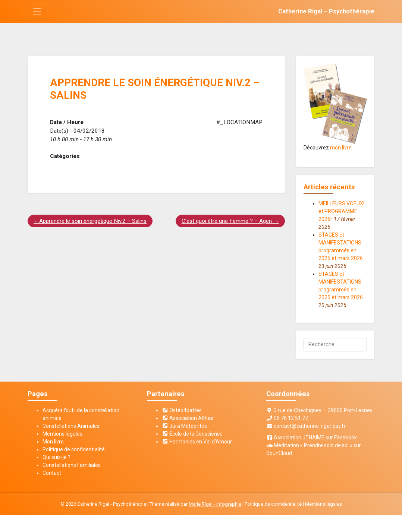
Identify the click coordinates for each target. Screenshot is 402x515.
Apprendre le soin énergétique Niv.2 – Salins (93, 221)
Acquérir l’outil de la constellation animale (81, 414)
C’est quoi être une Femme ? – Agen (227, 221)
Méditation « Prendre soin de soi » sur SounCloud (313, 449)
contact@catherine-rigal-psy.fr (310, 426)
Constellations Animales (71, 426)
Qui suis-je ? (56, 457)
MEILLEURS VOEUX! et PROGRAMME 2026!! (341, 211)
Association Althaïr (188, 418)
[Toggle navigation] (37, 11)
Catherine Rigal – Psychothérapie (326, 11)
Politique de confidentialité (74, 449)
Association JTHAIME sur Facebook (315, 437)
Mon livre (53, 442)
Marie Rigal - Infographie (215, 504)
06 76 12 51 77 (291, 418)
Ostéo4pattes (182, 410)
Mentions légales (62, 434)
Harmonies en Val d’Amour (197, 442)
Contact (52, 473)
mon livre (341, 148)
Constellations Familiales (72, 465)
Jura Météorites (184, 426)
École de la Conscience (192, 434)
